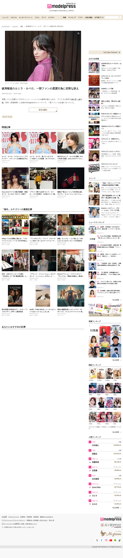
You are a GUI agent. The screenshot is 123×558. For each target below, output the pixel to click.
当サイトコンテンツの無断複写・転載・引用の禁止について (19, 524)
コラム (37, 17)
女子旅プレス (99, 17)
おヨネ (94, 504)
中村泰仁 (95, 445)
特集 (64, 17)
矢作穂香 (95, 479)
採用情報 (36, 517)
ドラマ (80, 17)
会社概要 (4, 517)
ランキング (72, 17)
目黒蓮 (94, 470)
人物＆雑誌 (88, 17)
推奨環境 (29, 517)
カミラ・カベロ (7, 117)
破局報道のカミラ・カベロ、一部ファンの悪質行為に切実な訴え (40, 88)
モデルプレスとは (13, 517)
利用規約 (22, 517)
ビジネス (51, 17)
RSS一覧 (51, 520)
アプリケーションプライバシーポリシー (13, 520)
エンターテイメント (26, 17)
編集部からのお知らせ (46, 517)
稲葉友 (94, 454)
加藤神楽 (95, 462)
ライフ (44, 17)
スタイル (14, 17)
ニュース (5, 17)
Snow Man (96, 487)
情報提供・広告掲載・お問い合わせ (37, 520)
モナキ (94, 495)
